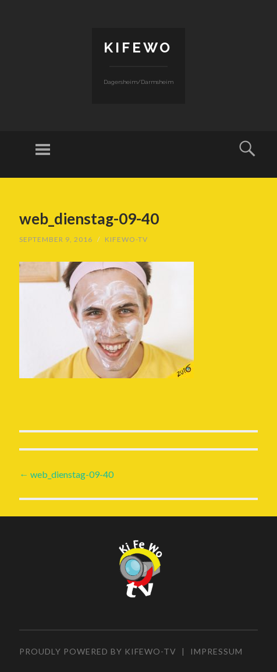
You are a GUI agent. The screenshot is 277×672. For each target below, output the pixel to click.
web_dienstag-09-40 (66, 474)
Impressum (216, 651)
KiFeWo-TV (126, 239)
